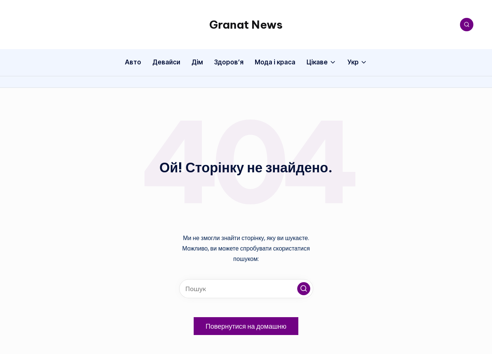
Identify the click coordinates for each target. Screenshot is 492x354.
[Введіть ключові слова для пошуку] (246, 288)
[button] (303, 288)
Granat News (246, 24)
